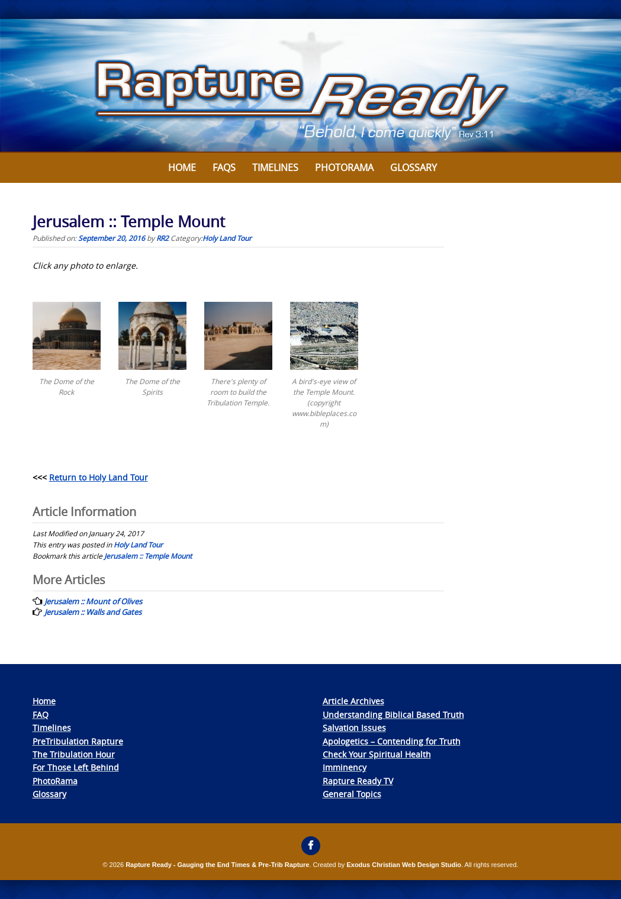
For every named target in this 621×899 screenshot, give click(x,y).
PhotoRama (55, 781)
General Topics (352, 794)
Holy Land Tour (227, 238)
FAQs (224, 167)
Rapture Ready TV (358, 781)
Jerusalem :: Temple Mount (148, 555)
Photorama (344, 167)
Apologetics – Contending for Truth (392, 741)
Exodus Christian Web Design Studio (403, 864)
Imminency (344, 767)
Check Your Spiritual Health (377, 754)
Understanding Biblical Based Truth (393, 714)
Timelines (275, 167)
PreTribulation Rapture (78, 741)
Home (182, 167)
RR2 (162, 238)
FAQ (41, 714)
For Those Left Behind (76, 767)
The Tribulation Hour (74, 754)
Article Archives (353, 701)
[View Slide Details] (310, 86)
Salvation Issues (354, 727)
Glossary (413, 167)
